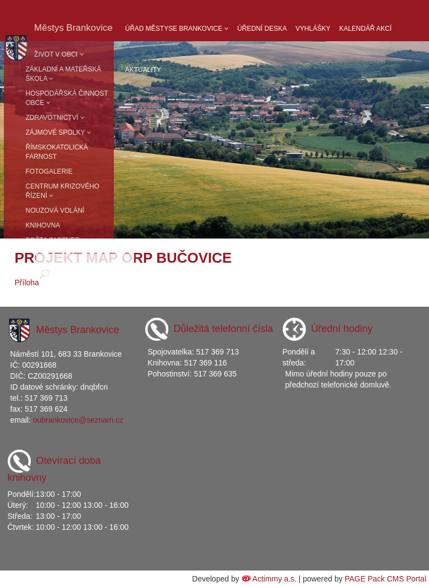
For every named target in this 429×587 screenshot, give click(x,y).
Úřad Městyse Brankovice (177, 28)
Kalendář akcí (365, 28)
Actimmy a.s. (274, 578)
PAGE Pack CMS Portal (385, 578)
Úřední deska (262, 28)
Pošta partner (53, 240)
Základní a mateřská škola (63, 73)
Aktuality (143, 70)
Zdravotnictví (55, 117)
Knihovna (43, 225)
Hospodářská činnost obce (67, 98)
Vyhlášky (312, 28)
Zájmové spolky (58, 132)
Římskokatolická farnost (57, 151)
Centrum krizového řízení (63, 191)
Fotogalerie (49, 171)
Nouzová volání (55, 210)
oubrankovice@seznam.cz (78, 420)
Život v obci (59, 54)
